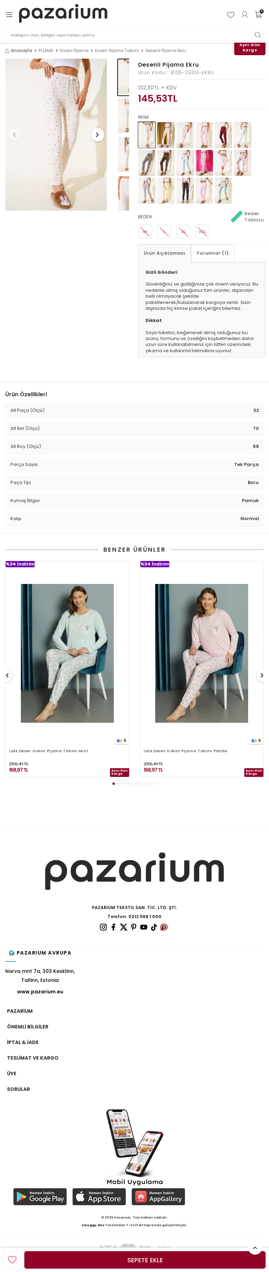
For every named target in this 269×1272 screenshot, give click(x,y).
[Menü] (9, 14)
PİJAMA (46, 50)
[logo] (63, 14)
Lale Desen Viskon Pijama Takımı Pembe (185, 751)
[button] (17, 134)
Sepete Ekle (145, 1260)
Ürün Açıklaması (165, 253)
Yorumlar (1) (213, 253)
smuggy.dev (92, 1225)
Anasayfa (18, 50)
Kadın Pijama (74, 50)
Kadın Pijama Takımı (117, 50)
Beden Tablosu (247, 217)
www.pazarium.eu (40, 991)
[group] (56, 135)
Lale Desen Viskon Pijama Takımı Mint (48, 751)
